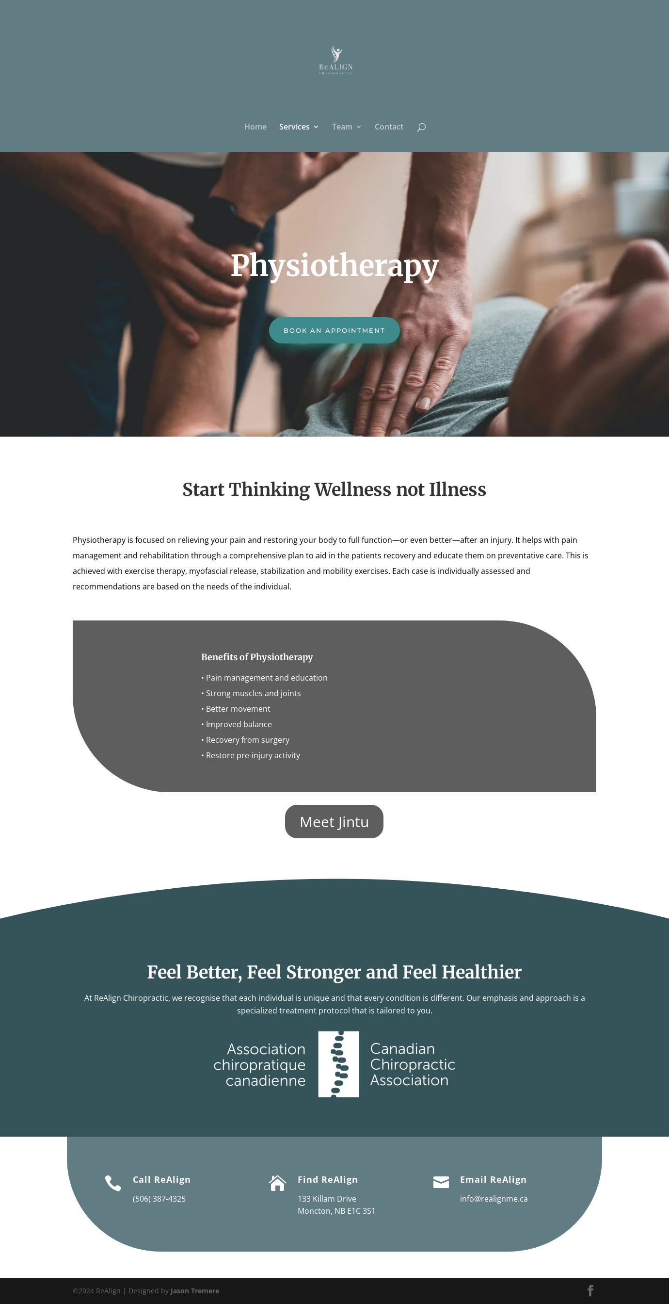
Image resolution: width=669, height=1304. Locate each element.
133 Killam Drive (327, 1198)
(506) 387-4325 (159, 1198)
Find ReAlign (328, 1179)
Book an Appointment (334, 330)
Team (342, 127)
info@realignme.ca (494, 1198)
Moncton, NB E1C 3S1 (337, 1211)
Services (294, 127)
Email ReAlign (493, 1179)
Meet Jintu (334, 821)
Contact (389, 127)
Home (255, 127)
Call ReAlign (162, 1179)
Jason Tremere (195, 1290)
